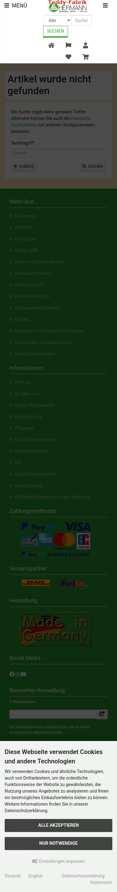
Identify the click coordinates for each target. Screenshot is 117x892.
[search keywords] (81, 20)
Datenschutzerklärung (83, 875)
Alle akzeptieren (58, 825)
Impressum (101, 882)
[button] (68, 46)
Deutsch (13, 875)
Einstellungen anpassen (58, 861)
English (35, 875)
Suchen (55, 31)
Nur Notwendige (58, 843)
